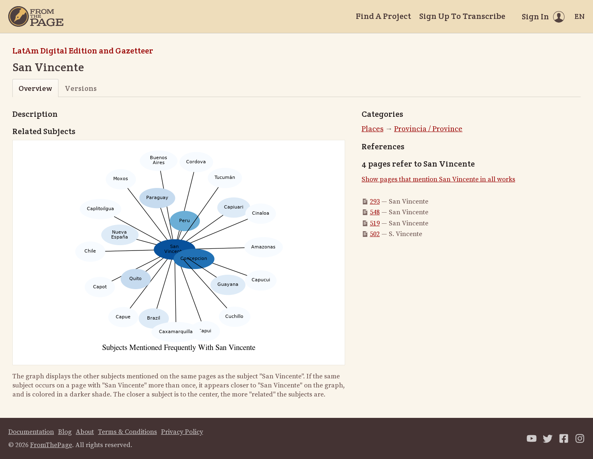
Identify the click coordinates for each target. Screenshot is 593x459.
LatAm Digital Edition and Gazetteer (82, 50)
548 (375, 212)
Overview (35, 88)
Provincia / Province (428, 129)
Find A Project (383, 16)
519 (375, 223)
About (85, 432)
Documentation (31, 432)
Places (372, 129)
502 (375, 234)
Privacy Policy (182, 432)
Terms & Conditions (127, 432)
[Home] (35, 16)
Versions (81, 88)
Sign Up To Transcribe (462, 16)
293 (375, 201)
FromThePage (51, 445)
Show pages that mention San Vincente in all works (438, 179)
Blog (65, 432)
